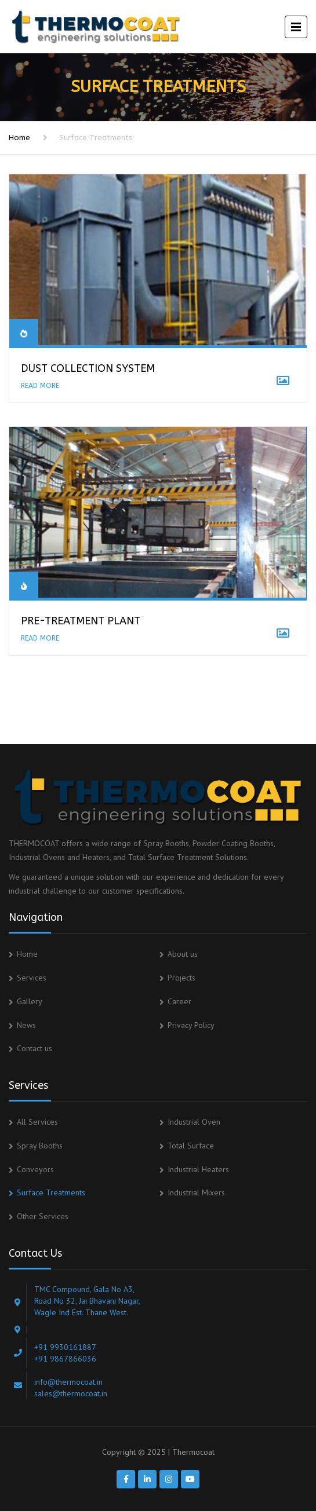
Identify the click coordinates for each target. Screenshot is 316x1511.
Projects (181, 977)
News (26, 1025)
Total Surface (191, 1145)
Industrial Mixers (196, 1192)
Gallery (29, 1001)
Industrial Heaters (198, 1169)
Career (179, 1001)
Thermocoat (193, 1452)
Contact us (34, 1048)
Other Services (42, 1216)
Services (31, 977)
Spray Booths (40, 1145)
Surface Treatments (51, 1192)
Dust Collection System (88, 368)
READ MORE (40, 386)
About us (183, 954)
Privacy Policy (191, 1025)
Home (19, 137)
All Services (37, 1122)
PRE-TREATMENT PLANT (80, 620)
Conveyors (35, 1169)
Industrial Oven (194, 1122)
